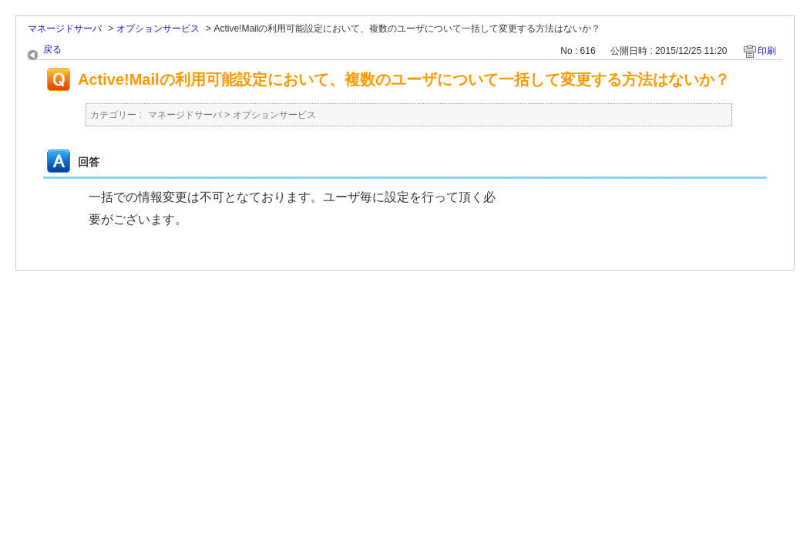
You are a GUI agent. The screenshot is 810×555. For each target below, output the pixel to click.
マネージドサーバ (65, 28)
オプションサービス (158, 28)
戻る (52, 49)
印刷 (767, 50)
